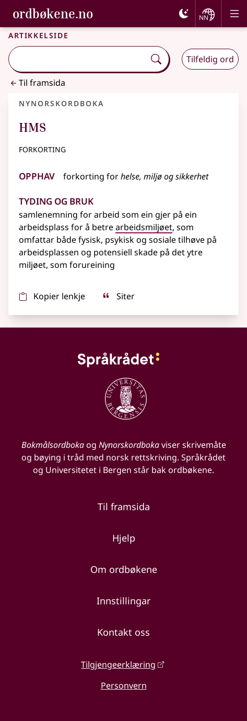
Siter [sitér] (118, 296)
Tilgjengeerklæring (118, 664)
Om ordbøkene (123, 569)
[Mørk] (184, 13)
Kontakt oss (123, 632)
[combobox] (78, 59)
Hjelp (123, 538)
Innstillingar (123, 600)
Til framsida (36, 82)
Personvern (124, 685)
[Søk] (156, 59)
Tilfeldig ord (210, 59)
